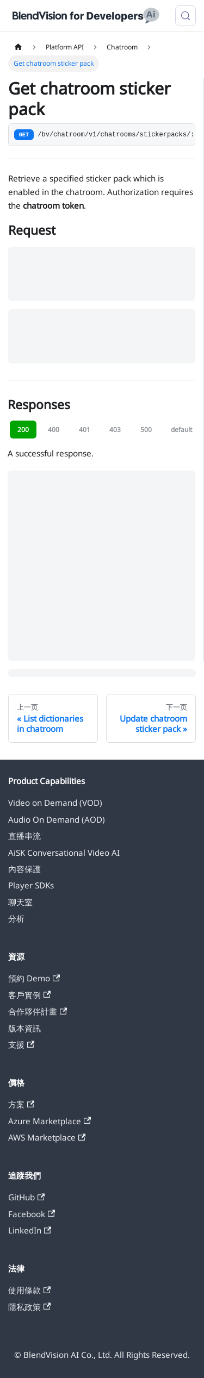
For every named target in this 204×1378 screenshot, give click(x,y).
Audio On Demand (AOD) (56, 819)
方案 (21, 1104)
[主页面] (18, 47)
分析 (16, 918)
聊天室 (20, 902)
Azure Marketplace (49, 1121)
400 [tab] (53, 429)
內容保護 (24, 868)
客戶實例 (29, 994)
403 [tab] (115, 429)
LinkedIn (29, 1230)
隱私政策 (29, 1306)
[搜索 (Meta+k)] (185, 15)
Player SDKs (31, 885)
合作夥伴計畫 (37, 1011)
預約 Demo (34, 978)
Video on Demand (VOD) (55, 802)
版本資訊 (24, 1028)
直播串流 (24, 835)
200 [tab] (23, 429)
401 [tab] (84, 429)
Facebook (31, 1213)
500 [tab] (146, 429)
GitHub (26, 1197)
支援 (21, 1044)
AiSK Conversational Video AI (64, 852)
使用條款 (29, 1290)
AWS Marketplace (46, 1137)
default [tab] (181, 429)
